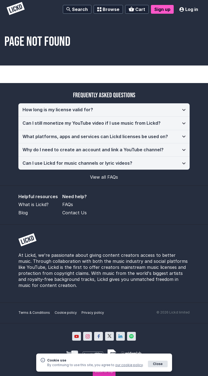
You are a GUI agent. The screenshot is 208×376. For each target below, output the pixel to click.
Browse (108, 9)
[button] (104, 109)
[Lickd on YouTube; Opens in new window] (76, 336)
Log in (188, 9)
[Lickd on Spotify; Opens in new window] (131, 336)
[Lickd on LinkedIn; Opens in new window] (120, 336)
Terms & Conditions (34, 313)
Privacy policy (92, 313)
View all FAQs (104, 177)
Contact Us (74, 212)
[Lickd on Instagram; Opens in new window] (87, 336)
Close (158, 364)
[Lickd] (15, 9)
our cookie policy (129, 365)
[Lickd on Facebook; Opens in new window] (98, 336)
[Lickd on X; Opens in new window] (109, 336)
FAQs (67, 204)
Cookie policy (66, 313)
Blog (23, 212)
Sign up (162, 9)
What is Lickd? (33, 204)
